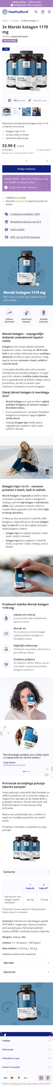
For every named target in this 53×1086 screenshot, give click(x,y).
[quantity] (26, 161)
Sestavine (9, 872)
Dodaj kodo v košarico (28, 5)
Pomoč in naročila (11, 1067)
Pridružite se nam (10, 1058)
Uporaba (8, 962)
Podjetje (6, 1040)
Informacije (7, 1049)
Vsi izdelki (14, 21)
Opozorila (9, 972)
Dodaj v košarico (26, 168)
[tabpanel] (26, 912)
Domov (5, 21)
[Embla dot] (24, 771)
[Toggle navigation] (49, 12)
